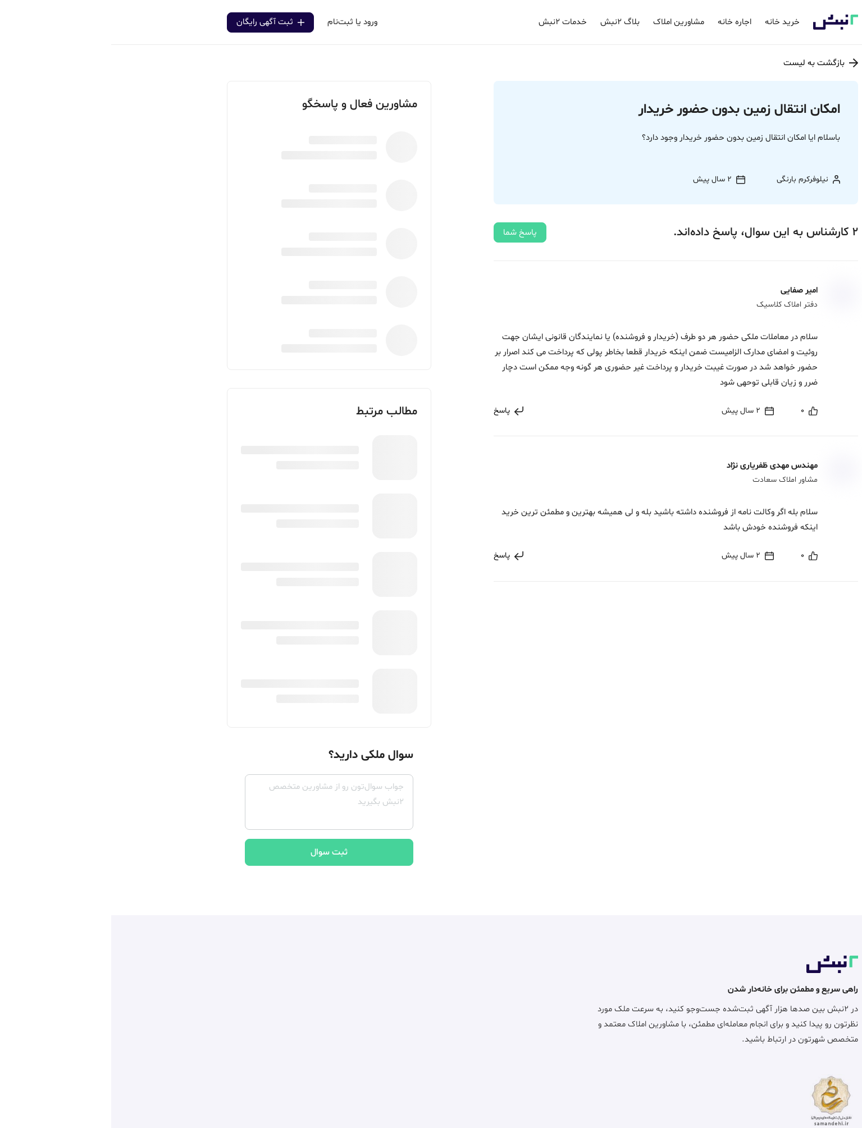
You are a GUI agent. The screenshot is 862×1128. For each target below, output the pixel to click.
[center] (698, 411)
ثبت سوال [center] (217, 852)
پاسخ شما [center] (409, 233)
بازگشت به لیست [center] (709, 63)
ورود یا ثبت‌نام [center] (241, 22)
